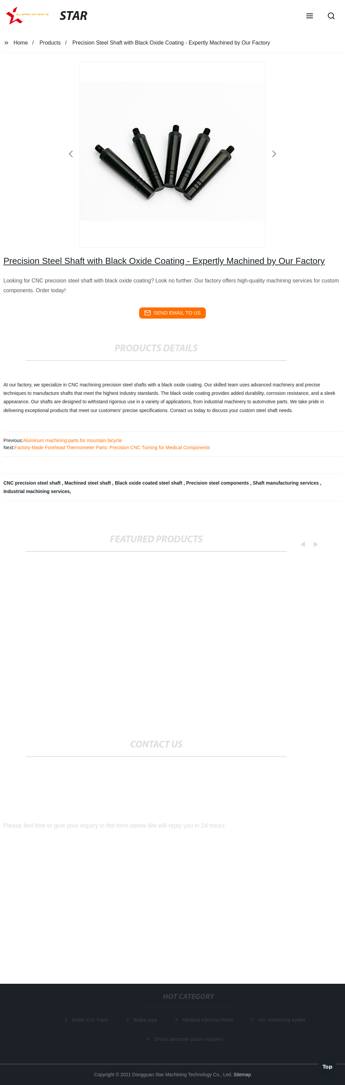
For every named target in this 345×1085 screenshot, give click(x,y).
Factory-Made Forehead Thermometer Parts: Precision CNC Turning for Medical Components (112, 447)
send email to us (172, 312)
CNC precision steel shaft (32, 483)
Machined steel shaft (89, 483)
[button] (310, 16)
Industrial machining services (36, 491)
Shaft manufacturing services (286, 483)
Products (50, 43)
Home (20, 43)
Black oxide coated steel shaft (149, 483)
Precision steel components (218, 483)
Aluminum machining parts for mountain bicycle (72, 440)
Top (327, 1065)
